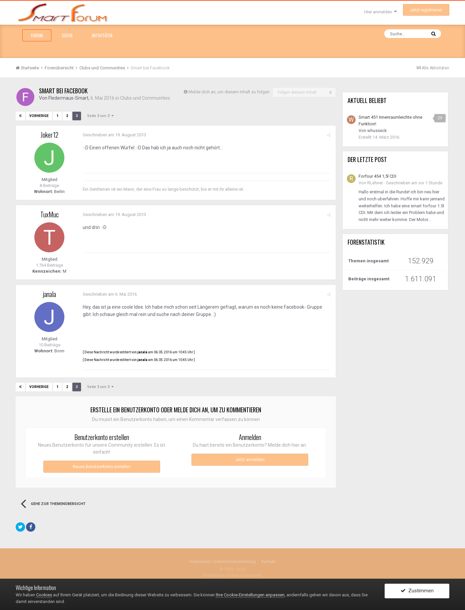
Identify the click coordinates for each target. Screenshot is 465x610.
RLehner (375, 182)
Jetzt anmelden (250, 459)
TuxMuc (49, 214)
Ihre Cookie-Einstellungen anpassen (250, 594)
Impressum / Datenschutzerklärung (222, 561)
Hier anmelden (380, 11)
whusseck (377, 130)
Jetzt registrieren (426, 9)
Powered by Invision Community (232, 575)
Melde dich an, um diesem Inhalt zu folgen (229, 91)
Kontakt (269, 561)
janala (49, 294)
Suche (67, 35)
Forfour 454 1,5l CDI (377, 176)
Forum (37, 35)
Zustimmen (417, 591)
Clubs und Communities (145, 98)
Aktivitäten (102, 35)
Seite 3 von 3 (100, 116)
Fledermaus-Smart (68, 98)
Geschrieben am (114, 134)
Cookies (44, 594)
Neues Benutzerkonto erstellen (101, 466)
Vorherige (39, 116)
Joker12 (49, 135)
